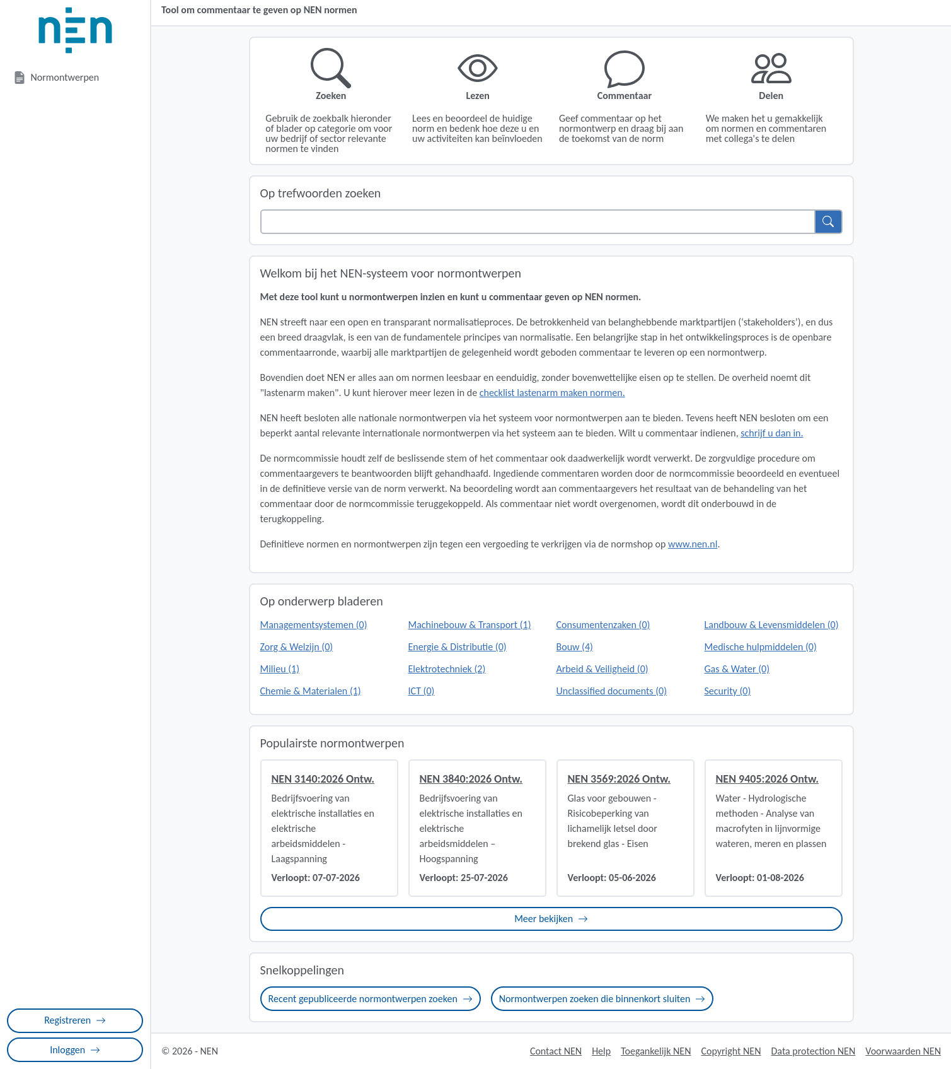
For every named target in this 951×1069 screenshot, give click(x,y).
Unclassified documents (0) (611, 691)
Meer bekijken (551, 919)
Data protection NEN (813, 1051)
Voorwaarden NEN (903, 1051)
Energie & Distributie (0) (457, 647)
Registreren (75, 1020)
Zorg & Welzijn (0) (296, 647)
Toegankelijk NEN (656, 1051)
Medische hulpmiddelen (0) (761, 647)
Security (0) (728, 691)
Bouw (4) (574, 647)
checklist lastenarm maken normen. (552, 393)
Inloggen (75, 1050)
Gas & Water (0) (737, 669)
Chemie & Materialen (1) (310, 691)
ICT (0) (421, 691)
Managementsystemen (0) (313, 625)
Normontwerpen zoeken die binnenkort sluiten (602, 999)
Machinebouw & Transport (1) (469, 625)
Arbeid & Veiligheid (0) (602, 669)
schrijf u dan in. (772, 433)
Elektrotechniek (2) (447, 669)
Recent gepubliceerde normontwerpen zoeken (370, 999)
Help (601, 1051)
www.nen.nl (692, 544)
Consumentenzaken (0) (603, 625)
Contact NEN (556, 1051)
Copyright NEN (731, 1051)
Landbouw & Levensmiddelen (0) (772, 625)
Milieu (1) (280, 669)
